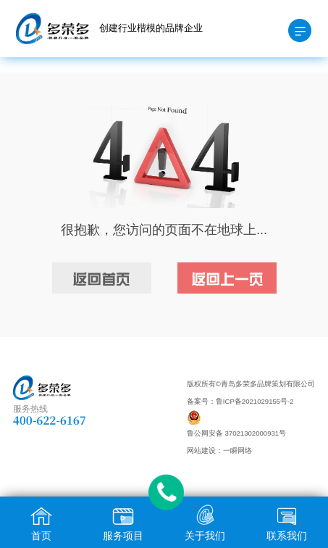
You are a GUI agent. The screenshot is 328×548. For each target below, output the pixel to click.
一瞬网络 (237, 450)
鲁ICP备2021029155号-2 (255, 401)
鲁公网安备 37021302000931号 (236, 433)
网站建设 (201, 450)
